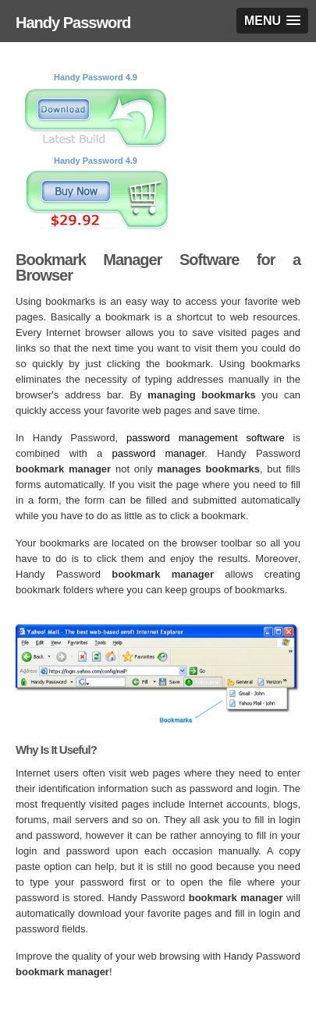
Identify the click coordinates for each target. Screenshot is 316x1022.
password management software (205, 438)
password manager (158, 453)
